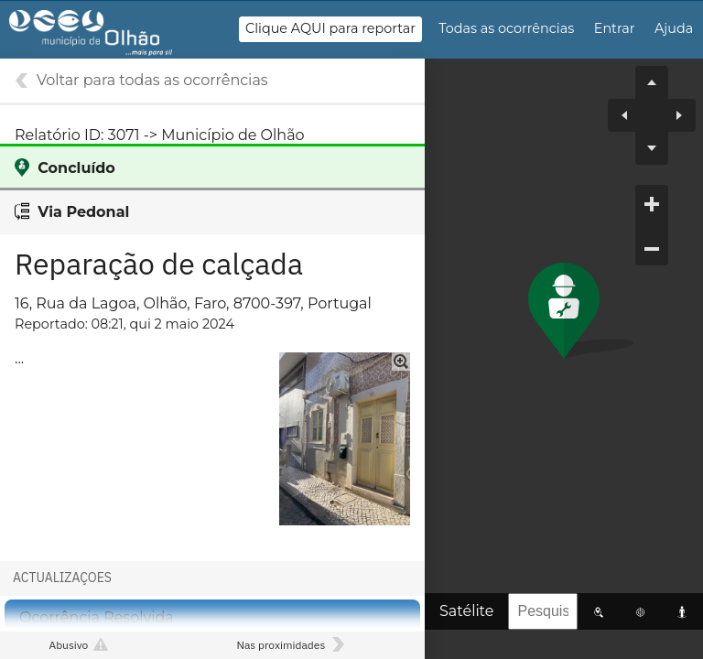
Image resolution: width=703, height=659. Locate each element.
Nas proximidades (280, 645)
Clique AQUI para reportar (330, 28)
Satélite (466, 611)
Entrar (614, 28)
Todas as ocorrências (506, 28)
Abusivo (68, 645)
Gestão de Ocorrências (107, 37)
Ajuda (673, 28)
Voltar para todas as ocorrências (152, 80)
